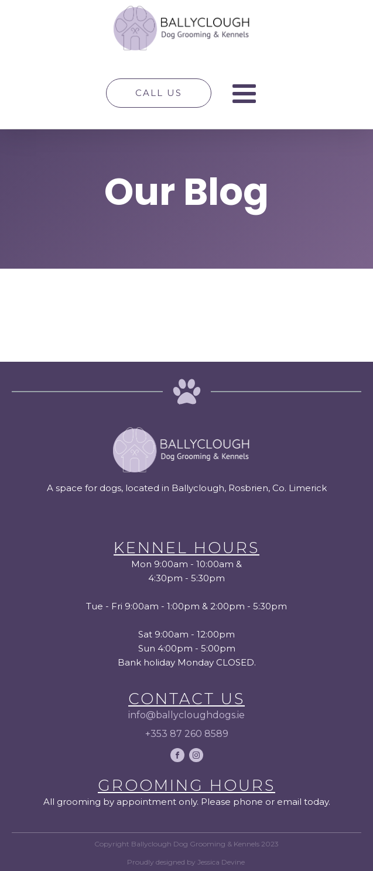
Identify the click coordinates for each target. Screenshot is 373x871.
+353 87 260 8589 (186, 733)
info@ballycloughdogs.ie (186, 715)
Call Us (158, 92)
